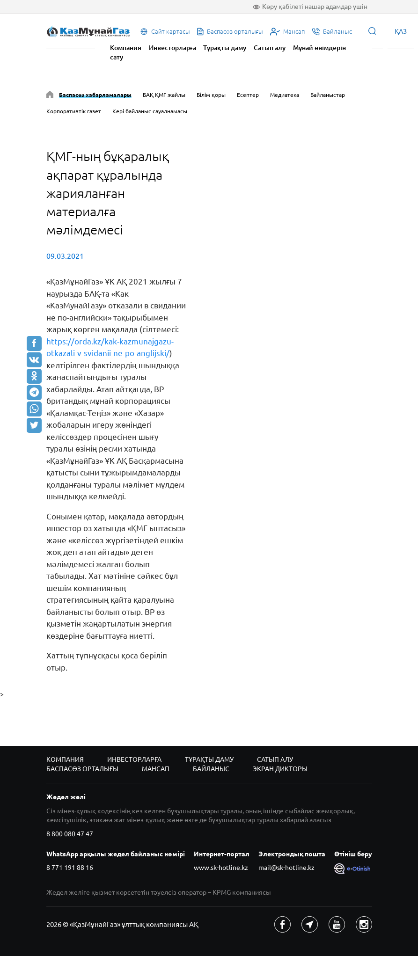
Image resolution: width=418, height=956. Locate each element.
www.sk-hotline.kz (221, 867)
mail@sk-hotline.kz (286, 867)
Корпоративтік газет (73, 111)
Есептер (248, 95)
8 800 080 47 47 (69, 834)
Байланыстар (327, 95)
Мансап (155, 769)
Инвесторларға (172, 47)
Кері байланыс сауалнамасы (149, 111)
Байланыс (211, 769)
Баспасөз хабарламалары (95, 95)
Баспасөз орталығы (82, 769)
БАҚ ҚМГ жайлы (164, 95)
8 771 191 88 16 (69, 867)
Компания (125, 47)
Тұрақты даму (224, 47)
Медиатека (284, 95)
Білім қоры (211, 95)
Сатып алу (270, 47)
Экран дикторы (280, 769)
